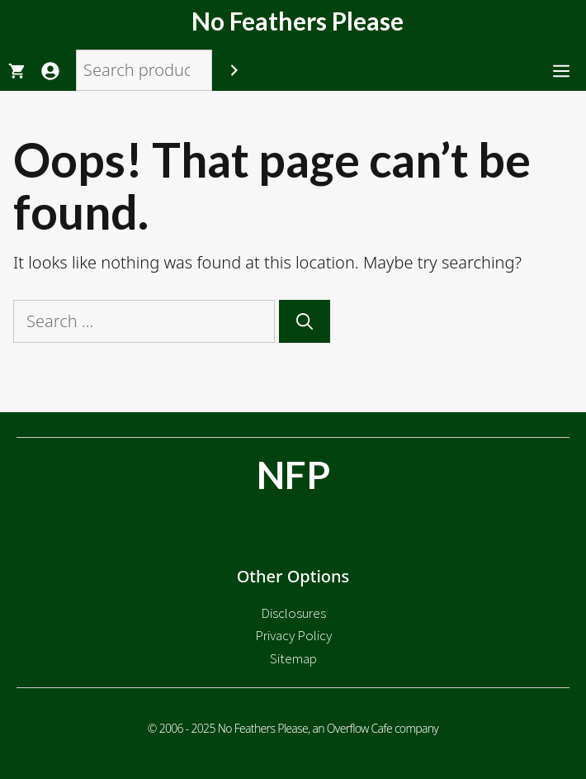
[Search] (234, 70)
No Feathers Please (297, 21)
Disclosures (293, 613)
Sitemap (293, 658)
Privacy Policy (293, 635)
